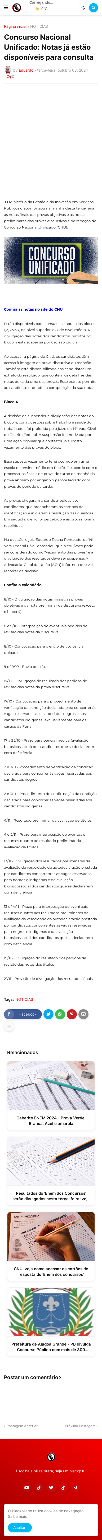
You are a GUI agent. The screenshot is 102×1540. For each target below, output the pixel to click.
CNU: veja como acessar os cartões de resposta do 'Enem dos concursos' (51, 1271)
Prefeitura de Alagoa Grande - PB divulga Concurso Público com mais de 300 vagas (51, 1347)
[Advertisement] (51, 141)
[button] (6, 7)
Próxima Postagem (80, 1426)
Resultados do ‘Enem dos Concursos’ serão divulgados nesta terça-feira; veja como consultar (51, 1196)
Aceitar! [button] (19, 1527)
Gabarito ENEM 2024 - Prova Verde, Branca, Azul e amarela (51, 1120)
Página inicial (15, 26)
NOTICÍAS (39, 26)
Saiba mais (17, 1516)
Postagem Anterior (22, 1426)
